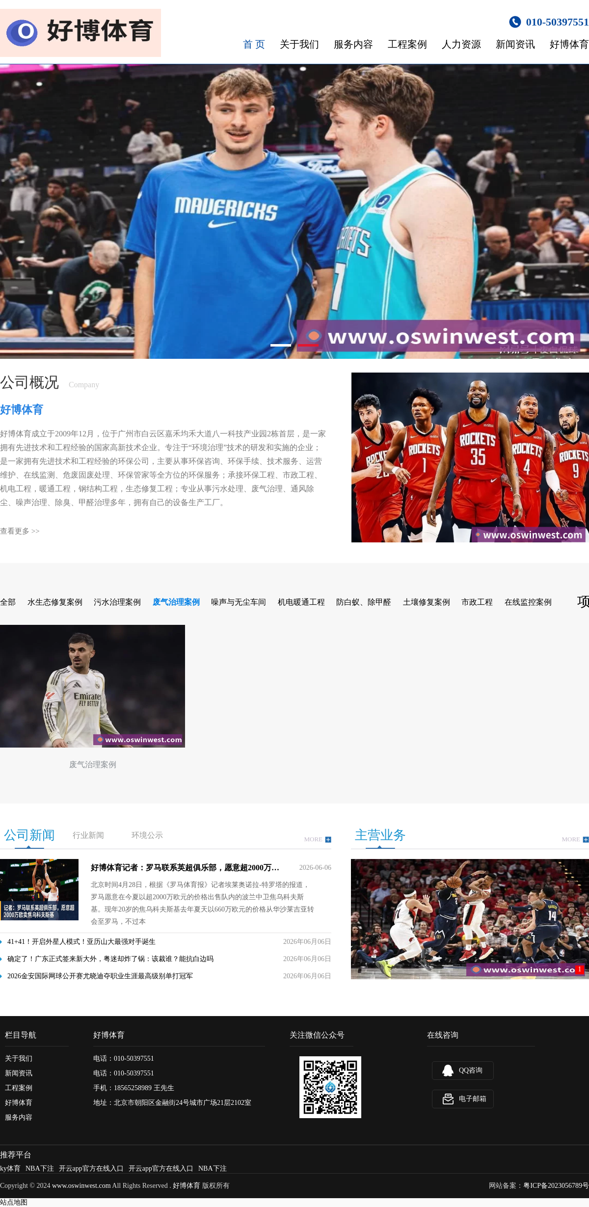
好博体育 (569, 44)
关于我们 (299, 44)
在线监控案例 (528, 602)
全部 (8, 602)
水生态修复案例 (54, 602)
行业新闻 (88, 835)
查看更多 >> (20, 531)
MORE (317, 839)
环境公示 (147, 835)
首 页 (254, 44)
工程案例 (407, 44)
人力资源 (461, 44)
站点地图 (13, 1202)
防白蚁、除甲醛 (363, 602)
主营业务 (380, 835)
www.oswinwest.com (81, 1185)
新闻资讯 (515, 44)
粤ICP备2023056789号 (556, 1185)
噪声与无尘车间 (238, 602)
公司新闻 (29, 835)
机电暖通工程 (301, 602)
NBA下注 (40, 1168)
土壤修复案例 (426, 602)
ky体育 (10, 1168)
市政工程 (477, 602)
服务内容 (353, 44)
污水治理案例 (117, 602)
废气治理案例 (176, 602)
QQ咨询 (470, 1070)
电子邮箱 (472, 1098)
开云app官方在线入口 (91, 1168)
